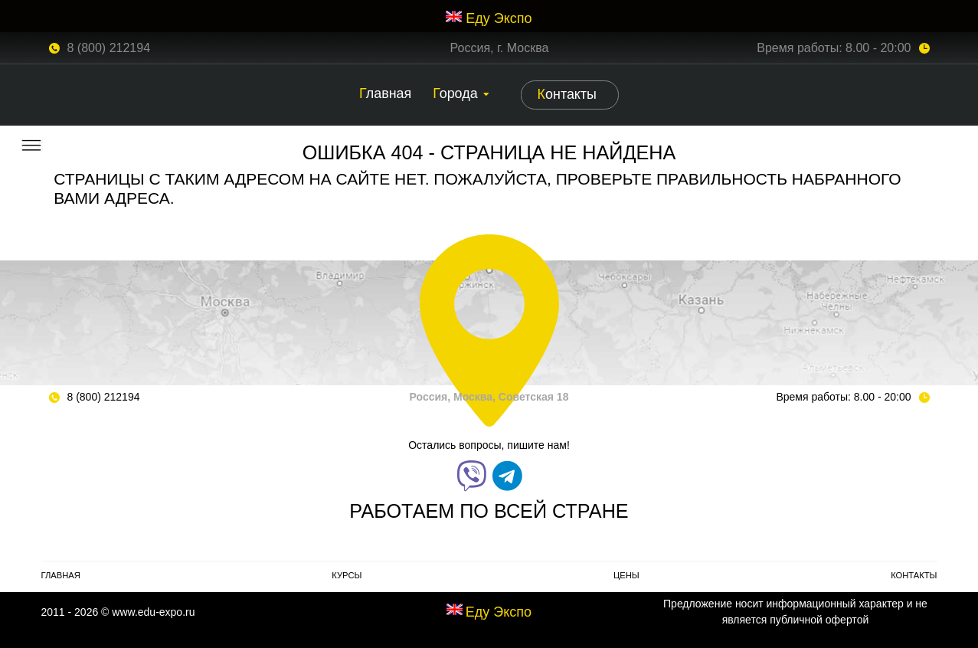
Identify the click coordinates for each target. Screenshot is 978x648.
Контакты (567, 94)
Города (455, 93)
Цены (626, 575)
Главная (385, 93)
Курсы (346, 575)
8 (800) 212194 (109, 47)
